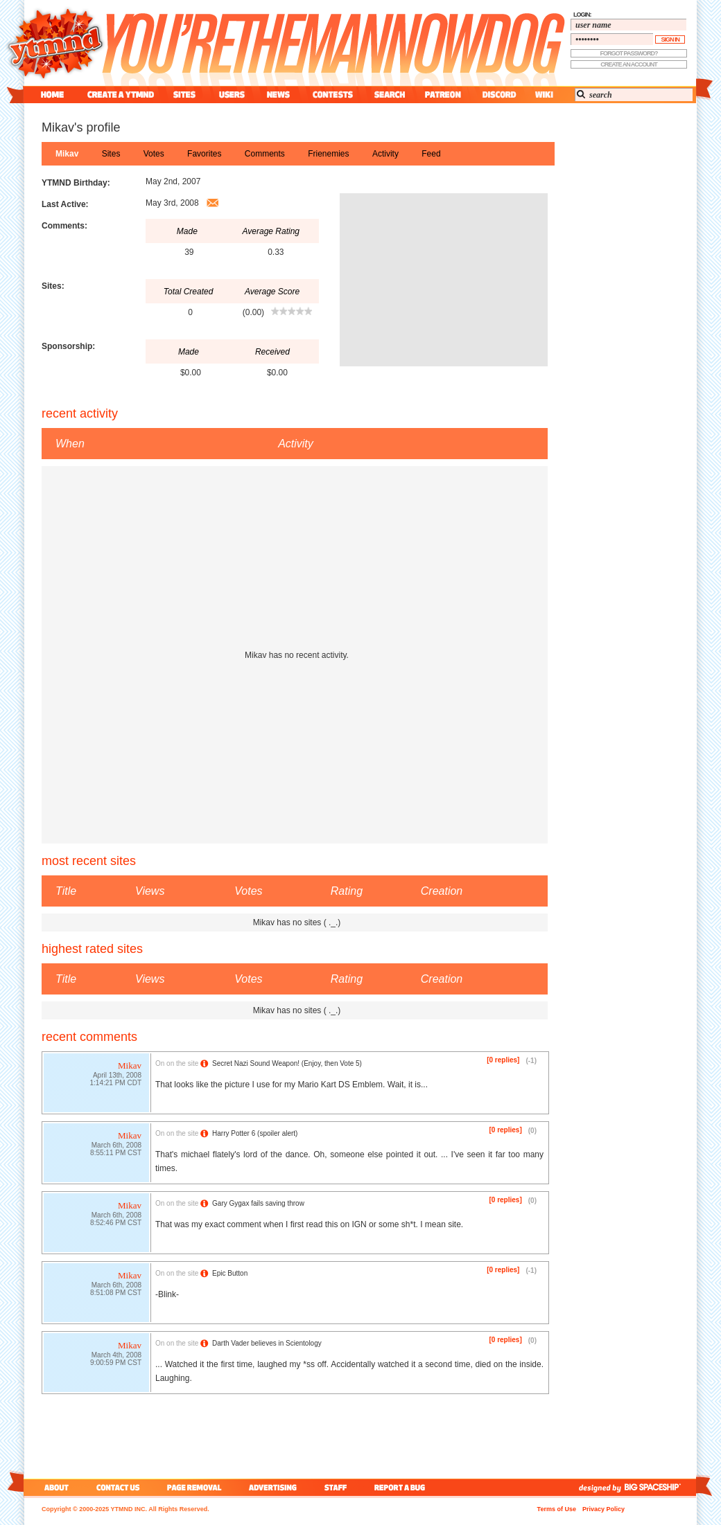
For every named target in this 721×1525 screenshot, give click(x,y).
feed (431, 154)
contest (333, 94)
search (390, 94)
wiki (543, 94)
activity (385, 154)
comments (265, 154)
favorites (204, 154)
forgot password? (629, 53)
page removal (193, 1487)
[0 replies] (503, 1060)
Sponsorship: (68, 346)
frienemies (328, 154)
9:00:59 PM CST (115, 1364)
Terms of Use (556, 1509)
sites (184, 94)
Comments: (64, 226)
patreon (443, 94)
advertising (272, 1487)
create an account (628, 64)
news (278, 94)
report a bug (403, 1487)
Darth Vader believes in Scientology (267, 1343)
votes (154, 154)
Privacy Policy (603, 1509)
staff (337, 1487)
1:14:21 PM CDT (115, 1084)
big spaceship (659, 1487)
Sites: (53, 286)
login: (582, 14)
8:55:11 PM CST (115, 1154)
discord (497, 94)
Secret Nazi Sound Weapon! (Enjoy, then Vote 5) (287, 1063)
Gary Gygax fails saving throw (258, 1203)
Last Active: (65, 204)
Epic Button (229, 1273)
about (54, 1487)
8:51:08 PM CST (115, 1294)
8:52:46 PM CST (115, 1224)
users (232, 94)
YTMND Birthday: (76, 183)
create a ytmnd (120, 94)
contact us (118, 1487)
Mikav (66, 154)
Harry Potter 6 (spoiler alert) (254, 1133)
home (52, 94)
